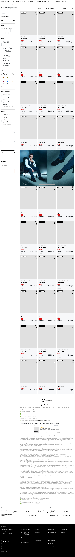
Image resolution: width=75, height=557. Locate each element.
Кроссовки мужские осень (19, 513)
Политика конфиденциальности (18, 553)
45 (47, 37)
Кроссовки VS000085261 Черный (40, 421)
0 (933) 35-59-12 (25, 533)
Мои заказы (63, 532)
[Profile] (71, 2)
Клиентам (50, 526)
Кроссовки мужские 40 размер (43, 512)
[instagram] (1, 541)
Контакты (23, 526)
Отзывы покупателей (51, 540)
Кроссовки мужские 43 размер (31, 517)
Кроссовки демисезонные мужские (6, 516)
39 (39, 212)
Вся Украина (56, 2)
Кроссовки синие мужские (66, 517)
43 (25, 37)
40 (21, 37)
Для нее (3, 533)
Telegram (24, 539)
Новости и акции (51, 529)
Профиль (63, 526)
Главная (2, 5)
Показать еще (48, 401)
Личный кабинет (64, 529)
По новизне (39, 9)
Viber (24, 537)
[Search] (65, 2)
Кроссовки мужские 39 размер (31, 512)
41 (22, 37)
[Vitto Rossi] (5, 2)
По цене (64, 9)
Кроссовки (24, 39)
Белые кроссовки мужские (66, 514)
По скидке (52, 9)
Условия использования (5, 553)
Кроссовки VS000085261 (44, 429)
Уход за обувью (31, 2)
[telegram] (5, 541)
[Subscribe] (13, 537)
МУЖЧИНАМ (23, 2)
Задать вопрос (50, 543)
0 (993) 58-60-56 (26, 532)
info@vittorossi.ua (26, 542)
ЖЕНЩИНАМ (16, 2)
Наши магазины (37, 537)
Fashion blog (45, 2)
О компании (37, 529)
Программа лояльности (52, 532)
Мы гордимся (37, 532)
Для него (10, 533)
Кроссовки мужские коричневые (67, 512)
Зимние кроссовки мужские (17, 512)
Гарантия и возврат (51, 537)
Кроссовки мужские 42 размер (43, 514)
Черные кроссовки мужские (54, 512)
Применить (7, 172)
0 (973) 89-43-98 (26, 534)
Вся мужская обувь (8, 5)
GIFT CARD (38, 2)
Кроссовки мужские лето (6, 511)
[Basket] (73, 2)
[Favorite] (68, 2)
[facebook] (3, 541)
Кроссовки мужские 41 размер (30, 514)
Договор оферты (38, 540)
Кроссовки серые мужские (54, 517)
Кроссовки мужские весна (6, 513)
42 (24, 37)
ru (62, 2)
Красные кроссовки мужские (54, 514)
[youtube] (8, 541)
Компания (37, 526)
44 (27, 37)
